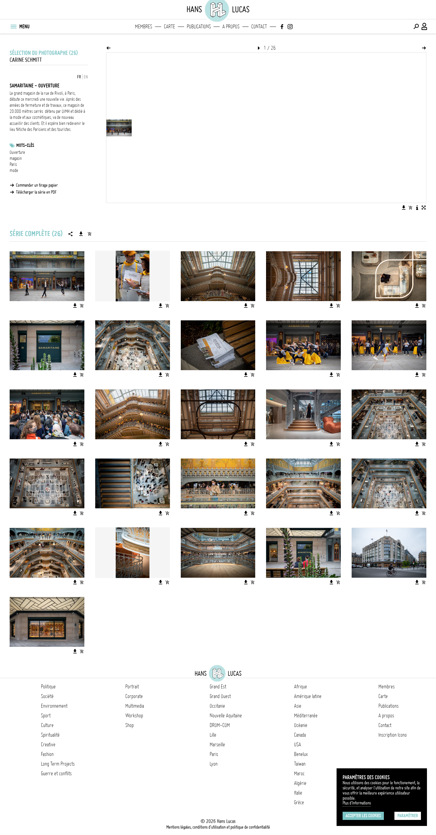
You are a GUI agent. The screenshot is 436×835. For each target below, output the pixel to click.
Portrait (132, 687)
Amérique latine (308, 696)
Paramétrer (407, 815)
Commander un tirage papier (37, 185)
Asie (297, 706)
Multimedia (134, 706)
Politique (48, 687)
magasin (16, 158)
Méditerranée (306, 716)
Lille (213, 735)
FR (79, 77)
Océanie (300, 725)
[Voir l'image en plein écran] (423, 207)
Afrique (300, 687)
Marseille (217, 744)
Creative (48, 744)
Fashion (47, 754)
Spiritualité (50, 735)
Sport (46, 716)
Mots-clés (25, 145)
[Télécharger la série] (81, 234)
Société (47, 696)
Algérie (300, 783)
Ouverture (17, 152)
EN (86, 77)
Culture (47, 725)
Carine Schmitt (26, 59)
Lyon (214, 764)
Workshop (134, 716)
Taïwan (300, 764)
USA (297, 744)
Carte (169, 27)
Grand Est (218, 687)
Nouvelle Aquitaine (226, 716)
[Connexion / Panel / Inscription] (424, 26)
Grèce (299, 802)
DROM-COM (220, 725)
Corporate (134, 696)
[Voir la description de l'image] (417, 207)
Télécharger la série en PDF (36, 192)
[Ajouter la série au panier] (89, 234)
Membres (143, 27)
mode (14, 170)
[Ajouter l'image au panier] (410, 207)
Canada (300, 735)
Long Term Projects (58, 764)
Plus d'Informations (357, 803)
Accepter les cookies (363, 815)
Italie (298, 793)
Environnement (54, 706)
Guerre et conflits (56, 773)
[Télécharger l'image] (403, 207)
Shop (129, 725)
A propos (231, 27)
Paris (13, 164)
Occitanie (217, 706)
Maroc (299, 773)
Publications (199, 27)
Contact (259, 27)
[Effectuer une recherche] (416, 26)
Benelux (301, 754)
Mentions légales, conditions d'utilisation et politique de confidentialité (218, 827)
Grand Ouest (220, 696)
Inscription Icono (392, 735)
